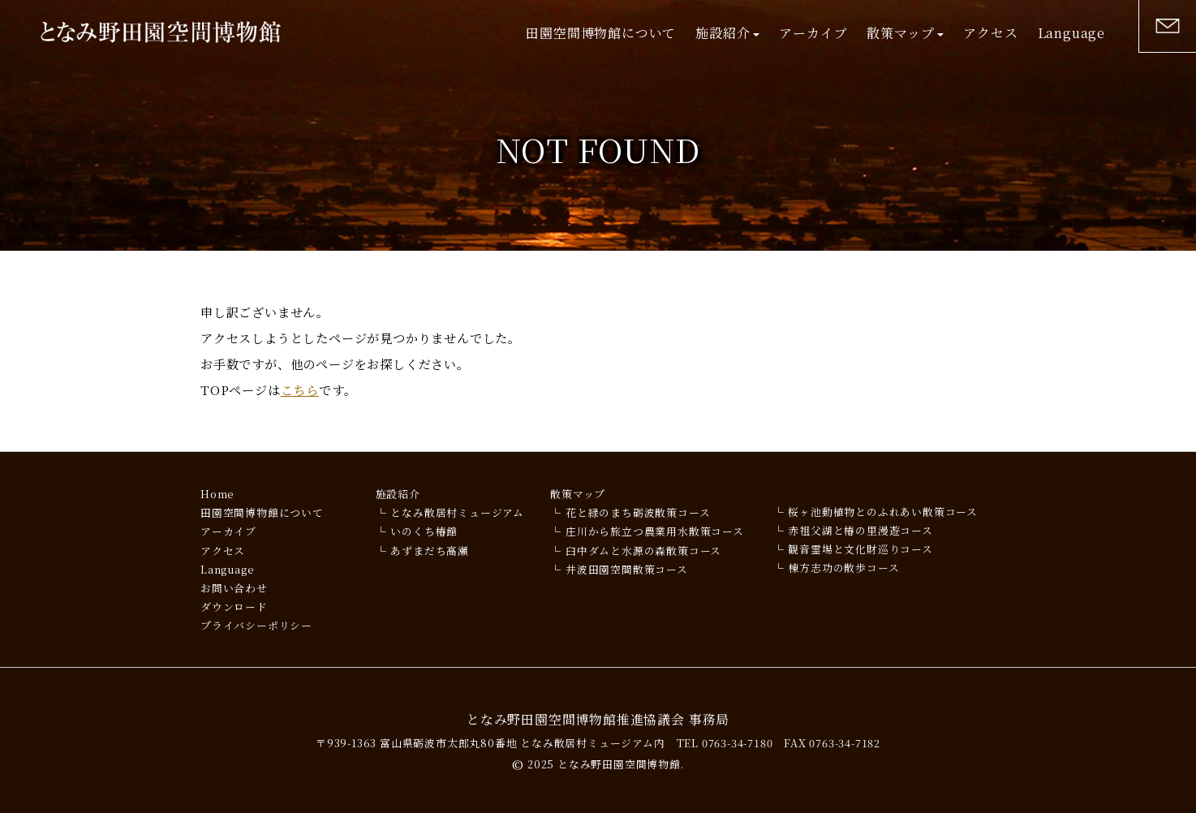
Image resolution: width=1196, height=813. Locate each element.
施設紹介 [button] (727, 33)
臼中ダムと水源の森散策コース (643, 550)
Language (1071, 33)
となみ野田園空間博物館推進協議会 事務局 (598, 719)
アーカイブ (813, 33)
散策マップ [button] (905, 33)
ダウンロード (234, 606)
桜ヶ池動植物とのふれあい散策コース (883, 511)
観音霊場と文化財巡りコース (860, 549)
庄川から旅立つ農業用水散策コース (655, 531)
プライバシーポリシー (256, 625)
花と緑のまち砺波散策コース (638, 512)
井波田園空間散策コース (627, 569)
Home (217, 493)
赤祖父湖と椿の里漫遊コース (860, 530)
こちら (300, 389)
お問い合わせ (234, 588)
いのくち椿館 (424, 531)
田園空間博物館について (601, 33)
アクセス (990, 33)
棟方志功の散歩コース (843, 567)
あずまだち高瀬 (429, 550)
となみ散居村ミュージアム (457, 512)
